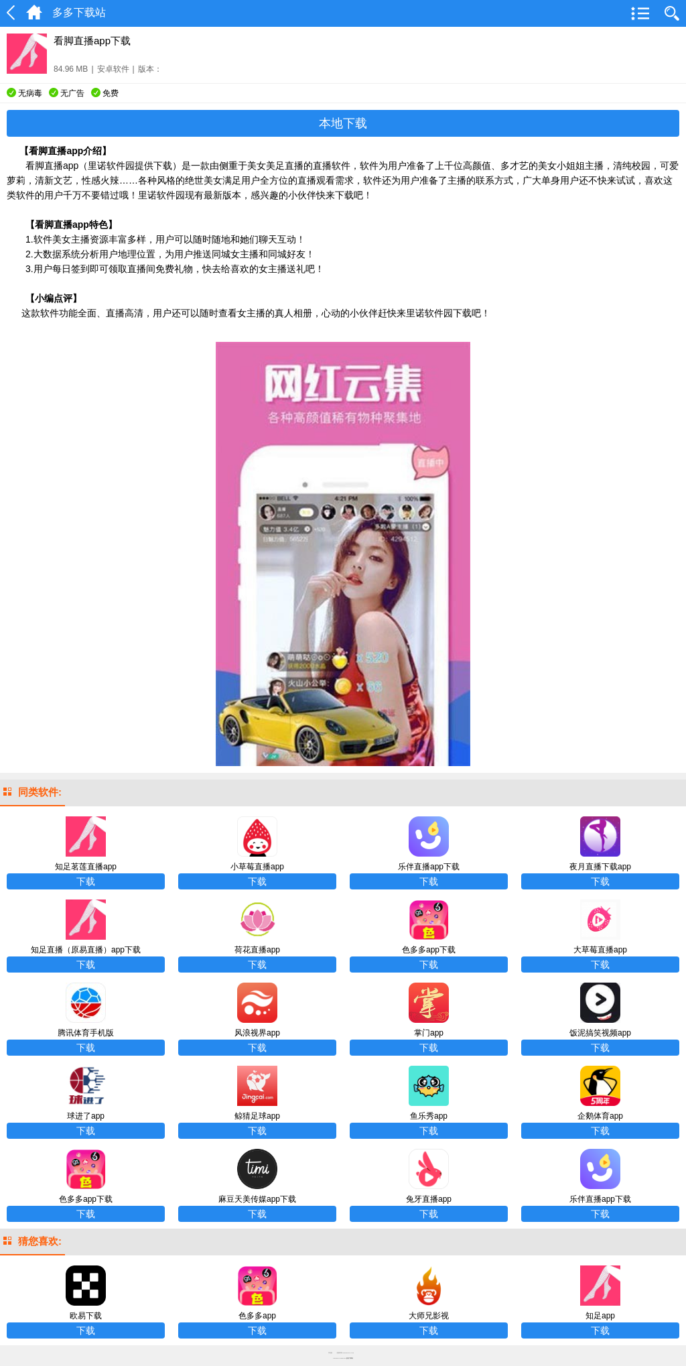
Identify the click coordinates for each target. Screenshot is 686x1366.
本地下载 (343, 123)
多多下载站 (349, 1358)
